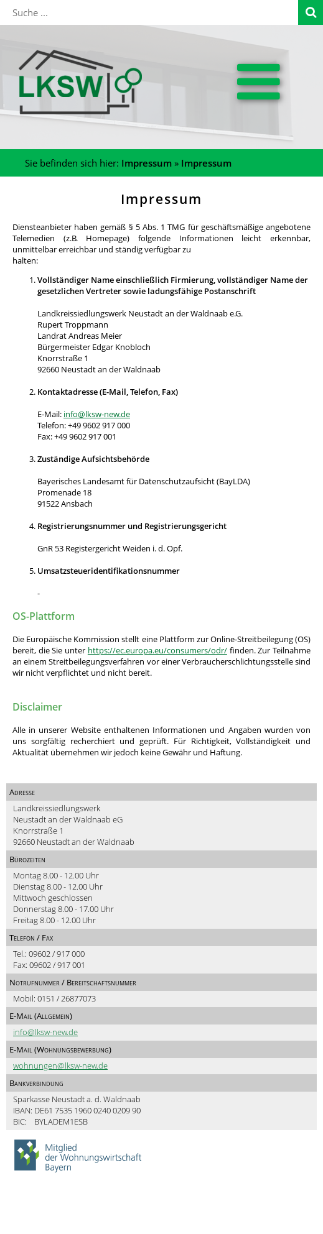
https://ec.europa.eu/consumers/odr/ (157, 650)
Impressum (146, 163)
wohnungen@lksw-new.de (60, 1065)
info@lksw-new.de (96, 414)
